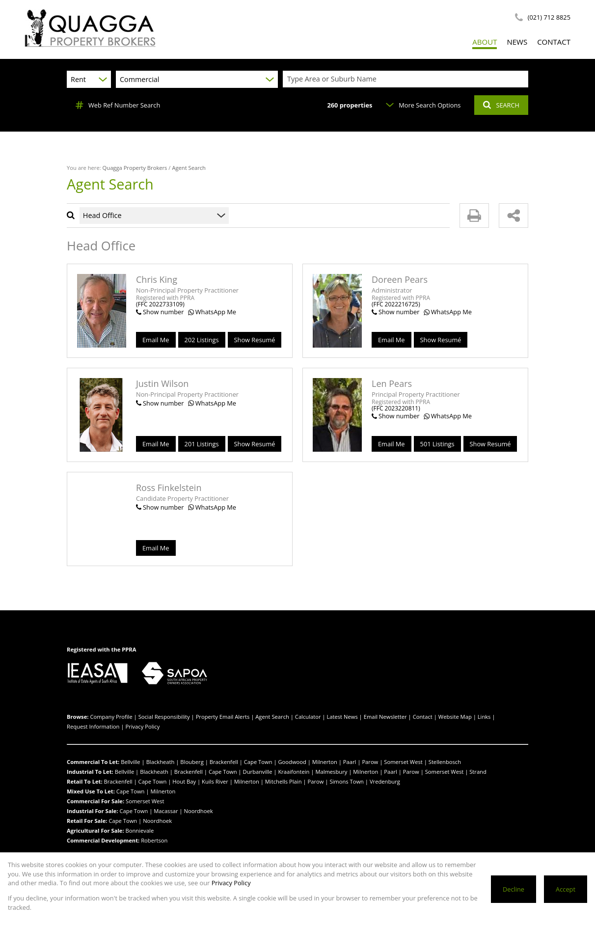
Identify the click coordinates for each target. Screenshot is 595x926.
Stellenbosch (445, 761)
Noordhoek (198, 811)
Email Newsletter (385, 716)
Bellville (130, 761)
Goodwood (292, 761)
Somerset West (403, 761)
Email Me (155, 339)
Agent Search (272, 716)
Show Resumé (254, 339)
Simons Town (346, 781)
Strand (478, 771)
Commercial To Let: (93, 761)
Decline (513, 889)
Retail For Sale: (87, 820)
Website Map (455, 716)
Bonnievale (140, 830)
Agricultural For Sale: (95, 830)
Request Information (93, 726)
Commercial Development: (103, 840)
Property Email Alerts (223, 716)
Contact (423, 716)
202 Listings (202, 339)
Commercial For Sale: (95, 801)
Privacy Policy (142, 726)
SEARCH (501, 105)
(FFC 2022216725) (396, 304)
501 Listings (437, 443)
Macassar (166, 811)
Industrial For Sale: (92, 811)
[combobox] (407, 79)
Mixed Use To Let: (91, 791)
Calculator (308, 716)
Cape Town (258, 761)
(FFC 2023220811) (396, 408)
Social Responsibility (164, 716)
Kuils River (215, 781)
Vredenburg (385, 781)
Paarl (349, 761)
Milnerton (324, 761)
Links (484, 716)
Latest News (341, 716)
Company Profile (111, 716)
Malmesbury (331, 771)
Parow (370, 761)
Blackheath (160, 761)
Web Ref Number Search (118, 105)
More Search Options (423, 105)
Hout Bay (184, 781)
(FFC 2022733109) (160, 304)
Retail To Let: (85, 781)
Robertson (154, 840)
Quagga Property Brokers (135, 167)
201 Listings (202, 443)
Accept (565, 889)
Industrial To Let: (90, 771)
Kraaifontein (293, 771)
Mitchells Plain (283, 781)
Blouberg (191, 761)
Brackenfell (224, 761)
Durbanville (257, 771)
